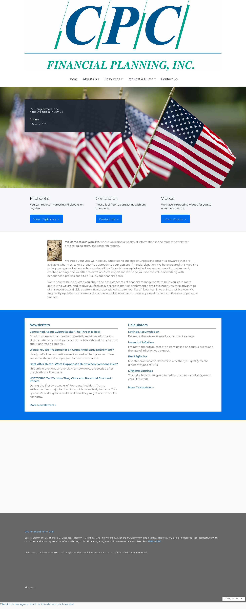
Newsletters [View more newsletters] (40, 325)
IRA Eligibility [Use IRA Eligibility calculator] (137, 356)
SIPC (158, 541)
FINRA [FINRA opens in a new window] (151, 541)
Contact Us (169, 79)
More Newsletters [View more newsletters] (43, 405)
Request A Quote (140, 79)
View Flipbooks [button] (44, 219)
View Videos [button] (174, 219)
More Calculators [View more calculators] (141, 387)
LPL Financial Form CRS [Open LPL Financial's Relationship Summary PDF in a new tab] (39, 531)
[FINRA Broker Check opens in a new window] (123, 604)
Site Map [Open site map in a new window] (30, 587)
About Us (90, 79)
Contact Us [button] (107, 219)
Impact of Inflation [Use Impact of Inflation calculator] (141, 342)
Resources (112, 79)
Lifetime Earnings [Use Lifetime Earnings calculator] (140, 370)
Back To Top (233, 598)
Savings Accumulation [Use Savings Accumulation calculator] (143, 331)
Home (73, 79)
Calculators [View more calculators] (138, 325)
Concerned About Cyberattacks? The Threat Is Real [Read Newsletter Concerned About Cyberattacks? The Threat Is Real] (65, 331)
